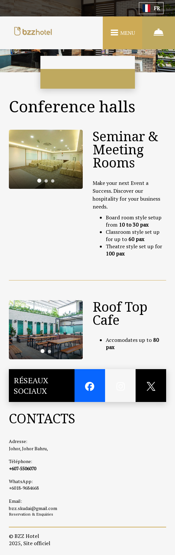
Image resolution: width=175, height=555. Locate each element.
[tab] (39, 181)
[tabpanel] (46, 159)
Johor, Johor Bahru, (28, 448)
